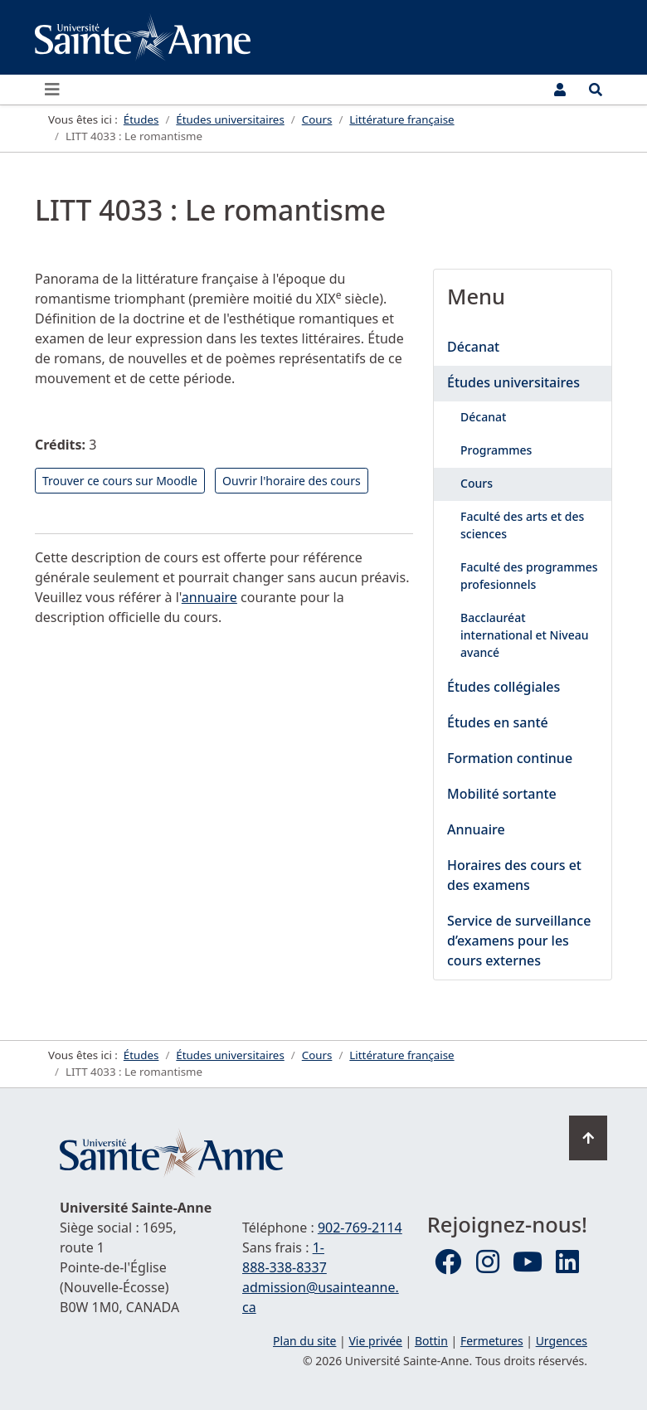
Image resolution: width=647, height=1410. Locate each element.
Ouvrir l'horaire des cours (291, 481)
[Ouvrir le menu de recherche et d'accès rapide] (595, 90)
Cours (476, 483)
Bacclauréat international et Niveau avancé (524, 635)
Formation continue (509, 758)
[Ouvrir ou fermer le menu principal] (57, 90)
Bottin (431, 1341)
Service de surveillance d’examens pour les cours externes (519, 941)
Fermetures (491, 1341)
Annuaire (476, 829)
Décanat (473, 347)
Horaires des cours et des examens (514, 875)
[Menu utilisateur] (560, 90)
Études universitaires (513, 382)
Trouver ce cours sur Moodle (119, 481)
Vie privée (374, 1341)
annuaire (209, 597)
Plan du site (304, 1341)
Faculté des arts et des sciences (522, 525)
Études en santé (497, 722)
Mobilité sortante (502, 794)
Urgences (561, 1341)
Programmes (496, 450)
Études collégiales (503, 687)
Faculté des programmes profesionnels (529, 575)
